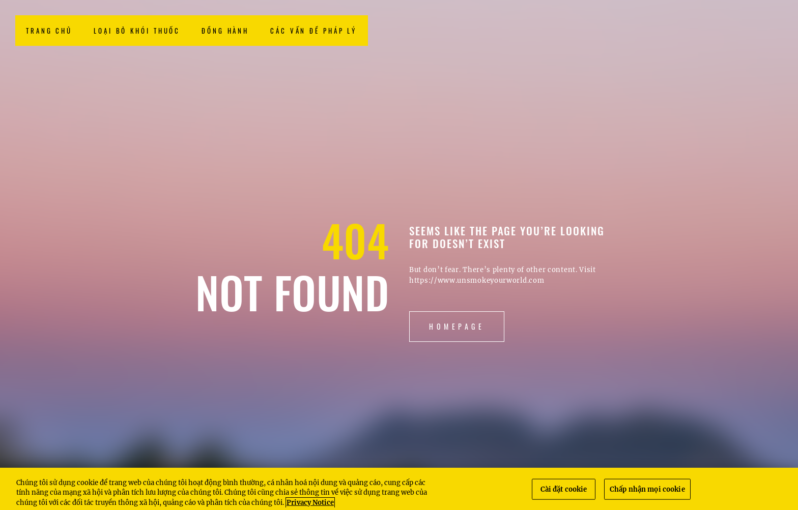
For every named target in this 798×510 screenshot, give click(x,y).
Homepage (456, 326)
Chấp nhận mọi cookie (647, 492)
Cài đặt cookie (563, 492)
